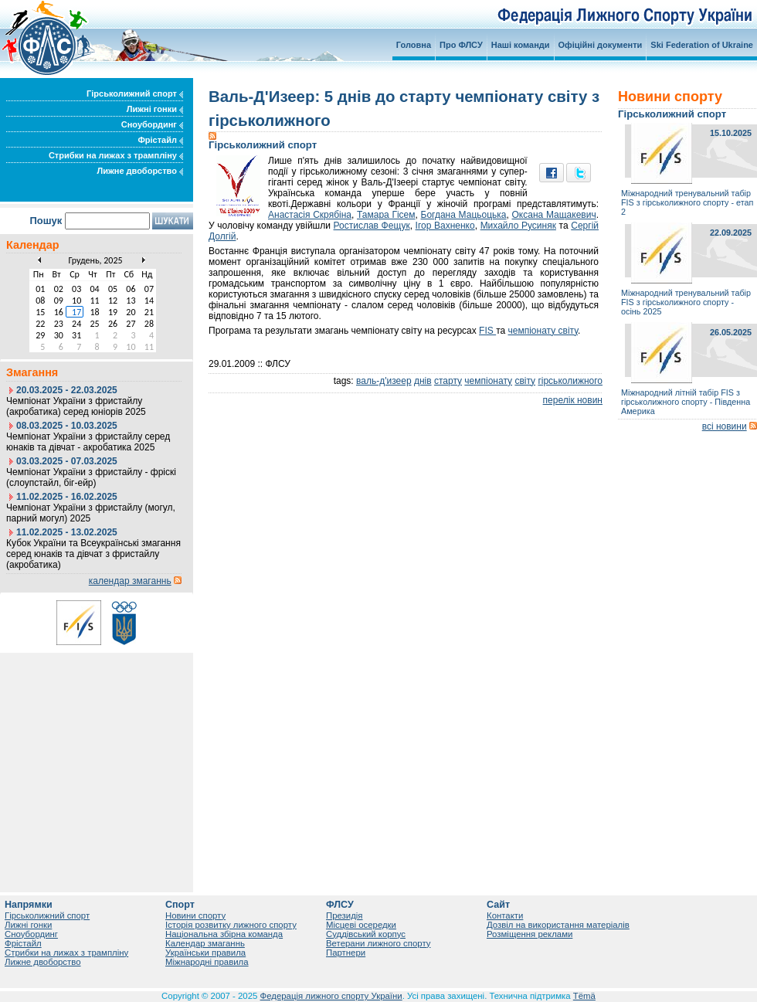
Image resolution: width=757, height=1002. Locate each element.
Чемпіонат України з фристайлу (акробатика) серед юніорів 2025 (76, 406)
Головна (413, 44)
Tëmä (584, 995)
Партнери (345, 952)
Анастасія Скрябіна (309, 214)
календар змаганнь (130, 581)
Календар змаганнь (205, 943)
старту (448, 380)
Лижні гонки (155, 109)
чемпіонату (488, 380)
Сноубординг (152, 124)
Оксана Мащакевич (554, 214)
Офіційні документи (600, 44)
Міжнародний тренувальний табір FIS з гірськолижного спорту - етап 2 (687, 202)
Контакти (505, 915)
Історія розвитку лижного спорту (231, 924)
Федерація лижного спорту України (331, 995)
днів (423, 380)
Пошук (45, 220)
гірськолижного (570, 380)
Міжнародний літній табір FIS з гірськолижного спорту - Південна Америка (685, 402)
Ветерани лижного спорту (378, 943)
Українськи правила (205, 952)
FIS (487, 330)
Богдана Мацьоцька (464, 214)
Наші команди (520, 44)
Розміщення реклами (529, 934)
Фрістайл (160, 139)
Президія (344, 915)
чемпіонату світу (543, 330)
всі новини (724, 426)
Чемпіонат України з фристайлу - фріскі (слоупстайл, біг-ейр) (91, 477)
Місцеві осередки (361, 924)
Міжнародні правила (207, 961)
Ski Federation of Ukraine (701, 44)
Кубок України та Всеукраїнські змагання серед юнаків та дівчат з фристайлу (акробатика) (93, 554)
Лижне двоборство (140, 170)
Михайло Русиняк (518, 225)
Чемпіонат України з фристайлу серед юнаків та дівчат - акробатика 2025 (88, 442)
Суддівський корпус (366, 934)
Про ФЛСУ (461, 44)
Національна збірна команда (224, 934)
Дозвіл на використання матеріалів (558, 924)
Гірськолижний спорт (135, 93)
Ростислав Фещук (372, 225)
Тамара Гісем (386, 214)
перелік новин (573, 400)
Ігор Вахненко (445, 225)
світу (524, 380)
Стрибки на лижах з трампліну (116, 155)
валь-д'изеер (384, 380)
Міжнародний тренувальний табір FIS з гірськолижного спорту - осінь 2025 (686, 302)
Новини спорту (195, 915)
